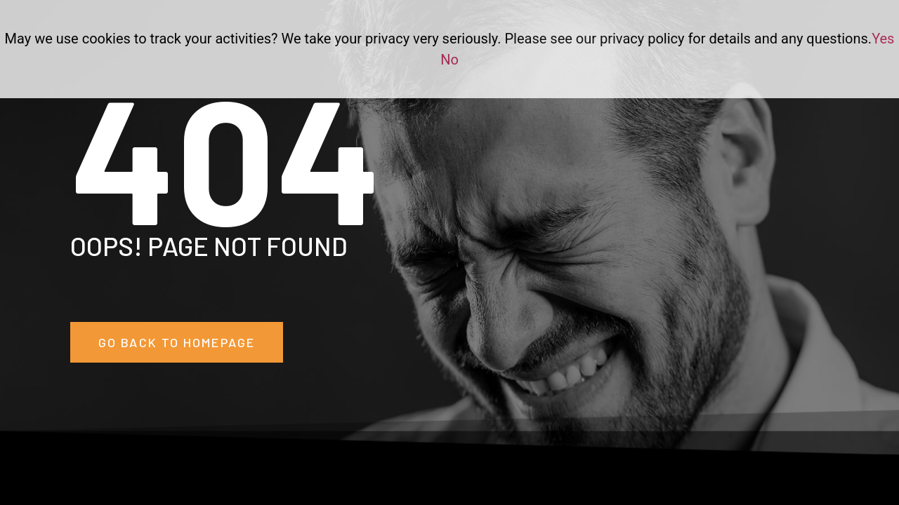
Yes (883, 38)
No (449, 59)
